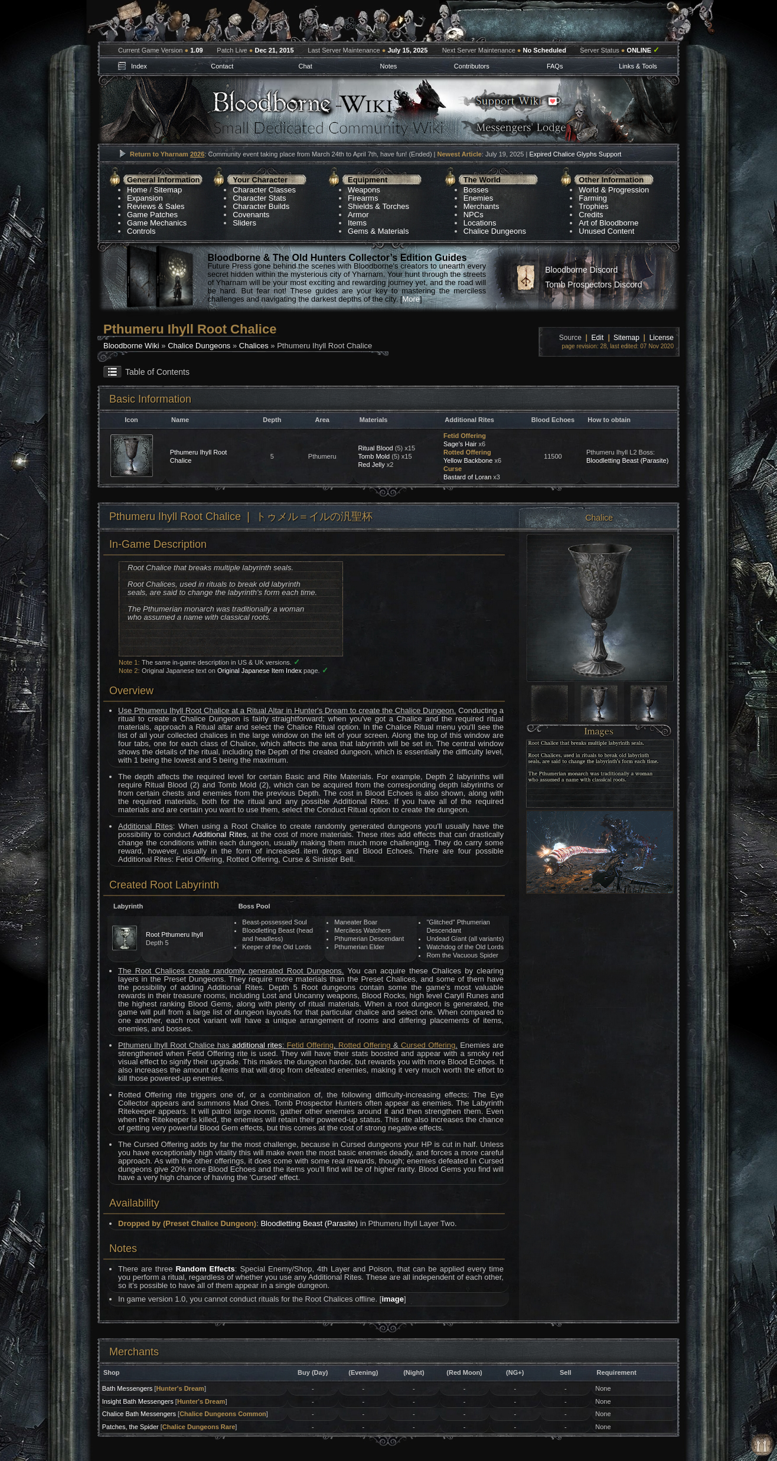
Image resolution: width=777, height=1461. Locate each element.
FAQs (555, 66)
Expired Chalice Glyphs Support (575, 154)
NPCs (473, 214)
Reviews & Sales (156, 206)
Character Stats (259, 198)
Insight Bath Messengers (138, 1401)
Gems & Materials (378, 231)
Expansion (145, 198)
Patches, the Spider (130, 1426)
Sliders (244, 222)
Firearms (363, 198)
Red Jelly (371, 464)
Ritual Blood (375, 448)
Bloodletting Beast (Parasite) (627, 460)
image (392, 1299)
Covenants (251, 214)
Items (357, 222)
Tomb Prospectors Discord (593, 284)
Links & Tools (638, 66)
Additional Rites (219, 834)
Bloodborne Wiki (131, 345)
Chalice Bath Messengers (139, 1413)
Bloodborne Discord (581, 269)
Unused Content (606, 231)
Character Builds (261, 206)
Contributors (471, 66)
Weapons (364, 189)
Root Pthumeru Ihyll (174, 934)
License (661, 338)
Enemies (478, 198)
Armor (358, 214)
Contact (222, 66)
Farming (593, 198)
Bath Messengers (127, 1388)
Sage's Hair (460, 443)
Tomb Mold (374, 456)
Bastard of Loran (467, 477)
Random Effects (204, 1268)
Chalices (254, 345)
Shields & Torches (378, 206)
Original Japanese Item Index (259, 670)
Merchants (481, 206)
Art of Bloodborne (608, 222)
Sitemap (168, 189)
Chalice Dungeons (494, 231)
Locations (480, 222)
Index (139, 66)
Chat (305, 66)
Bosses (476, 189)
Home (137, 189)
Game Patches (152, 214)
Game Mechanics (157, 222)
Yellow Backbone (467, 460)
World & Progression (614, 189)
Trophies (593, 206)
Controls (141, 231)
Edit (598, 338)
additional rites (257, 1045)
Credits (591, 214)
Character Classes (264, 189)
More (411, 299)
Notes (388, 66)
